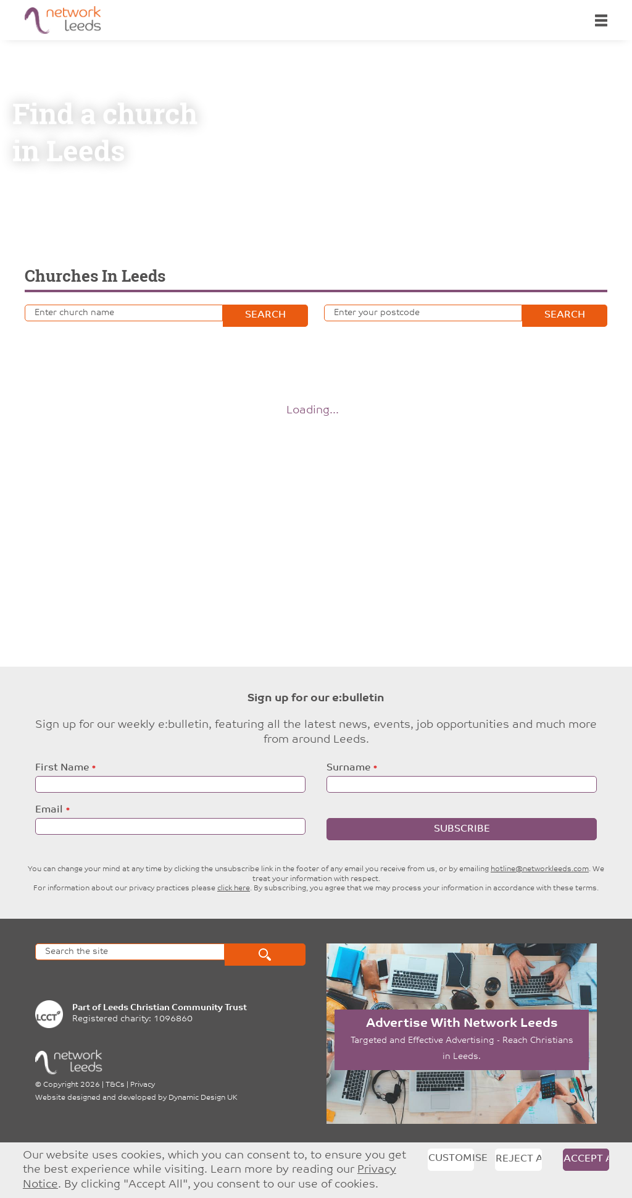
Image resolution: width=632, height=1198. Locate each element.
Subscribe (462, 829)
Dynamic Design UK (203, 1098)
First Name (62, 768)
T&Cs (115, 1085)
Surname (348, 768)
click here (233, 888)
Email (49, 810)
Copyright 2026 (71, 1085)
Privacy (142, 1085)
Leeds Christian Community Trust (175, 1008)
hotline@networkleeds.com (540, 869)
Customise (451, 1158)
